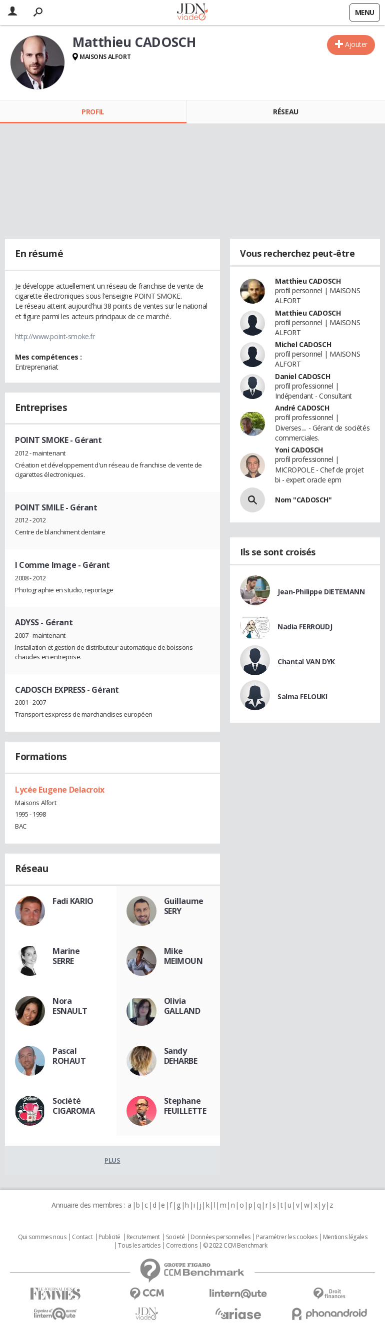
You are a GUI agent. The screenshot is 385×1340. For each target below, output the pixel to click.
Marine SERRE (66, 955)
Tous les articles (139, 1245)
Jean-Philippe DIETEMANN (321, 591)
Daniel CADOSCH (302, 376)
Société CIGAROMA (73, 1105)
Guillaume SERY (184, 905)
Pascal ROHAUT (69, 1055)
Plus (112, 1160)
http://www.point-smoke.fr (55, 336)
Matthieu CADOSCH (307, 281)
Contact (82, 1237)
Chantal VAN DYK (306, 661)
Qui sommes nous (42, 1237)
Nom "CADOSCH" (303, 499)
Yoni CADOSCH (299, 449)
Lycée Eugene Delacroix (59, 789)
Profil (93, 111)
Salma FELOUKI (303, 696)
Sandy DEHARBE (181, 1055)
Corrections (181, 1245)
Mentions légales (345, 1237)
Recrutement (143, 1237)
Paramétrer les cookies (286, 1237)
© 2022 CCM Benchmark (235, 1245)
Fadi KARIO (73, 900)
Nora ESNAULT (70, 1005)
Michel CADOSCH (303, 344)
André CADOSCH (302, 408)
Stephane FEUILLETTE (185, 1105)
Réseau (285, 111)
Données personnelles (220, 1237)
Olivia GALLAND (182, 1005)
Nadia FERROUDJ (305, 626)
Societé (175, 1237)
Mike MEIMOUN (183, 955)
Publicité (109, 1237)
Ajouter (356, 44)
